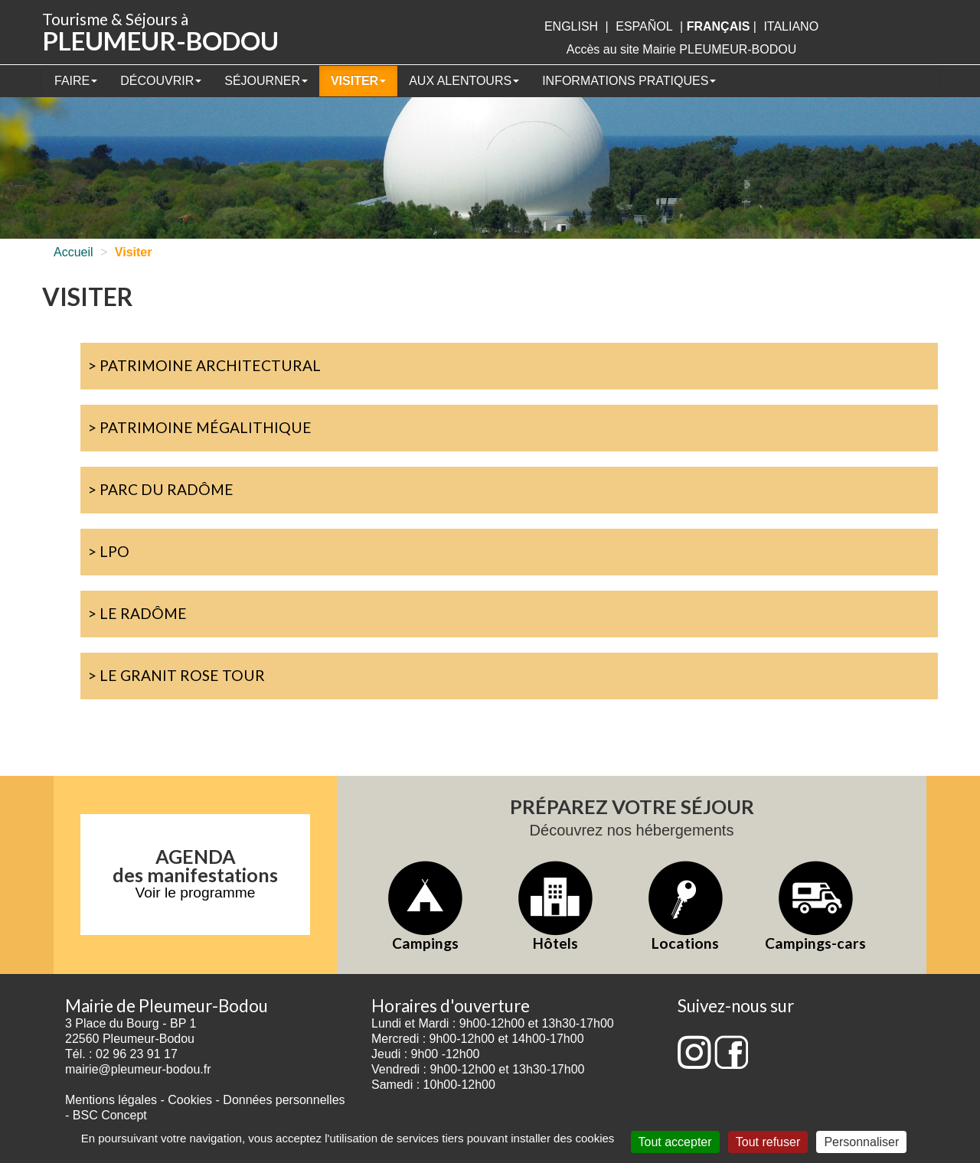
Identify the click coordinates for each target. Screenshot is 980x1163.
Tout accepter (675, 1141)
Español (644, 26)
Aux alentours (464, 80)
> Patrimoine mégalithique (200, 427)
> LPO (108, 551)
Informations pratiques (629, 80)
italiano (790, 26)
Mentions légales (111, 1099)
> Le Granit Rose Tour (176, 675)
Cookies (190, 1099)
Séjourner (266, 80)
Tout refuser (768, 1141)
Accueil (73, 252)
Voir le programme (196, 892)
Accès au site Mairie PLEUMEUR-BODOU (682, 49)
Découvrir (160, 80)
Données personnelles (284, 1099)
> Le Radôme (137, 613)
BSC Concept (110, 1115)
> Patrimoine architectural (204, 365)
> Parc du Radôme (161, 489)
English (571, 26)
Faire (75, 80)
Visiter (358, 80)
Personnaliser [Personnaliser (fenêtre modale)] (861, 1141)
